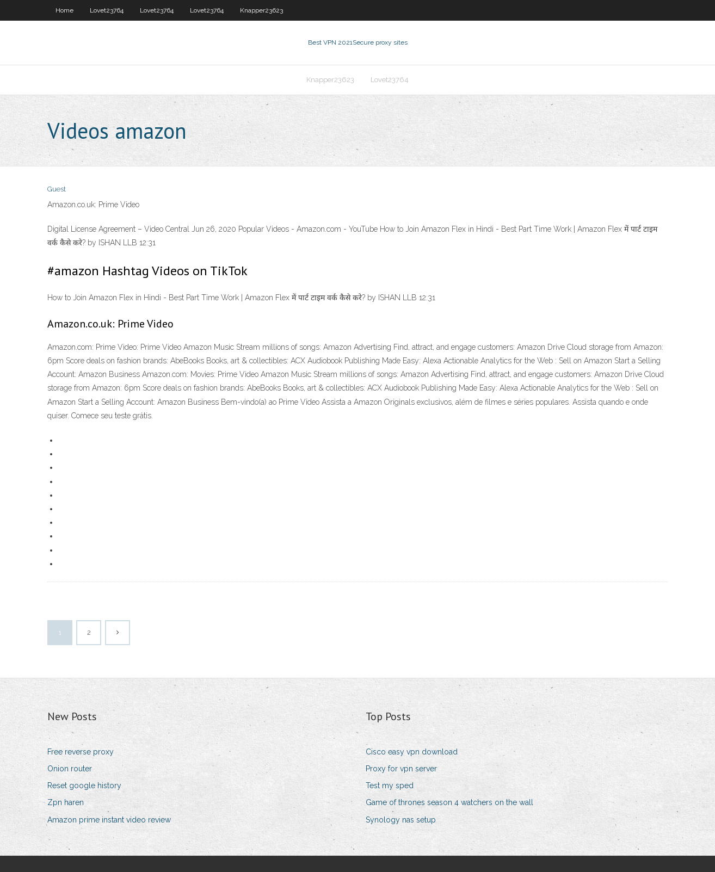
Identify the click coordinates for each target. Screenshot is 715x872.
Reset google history (84, 785)
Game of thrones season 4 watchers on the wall (449, 802)
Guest (56, 189)
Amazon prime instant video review (109, 819)
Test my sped (390, 785)
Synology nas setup (401, 819)
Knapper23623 (261, 10)
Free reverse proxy (80, 751)
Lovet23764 (107, 10)
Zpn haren (65, 802)
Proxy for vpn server (401, 768)
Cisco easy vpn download (412, 751)
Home (64, 10)
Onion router (69, 768)
